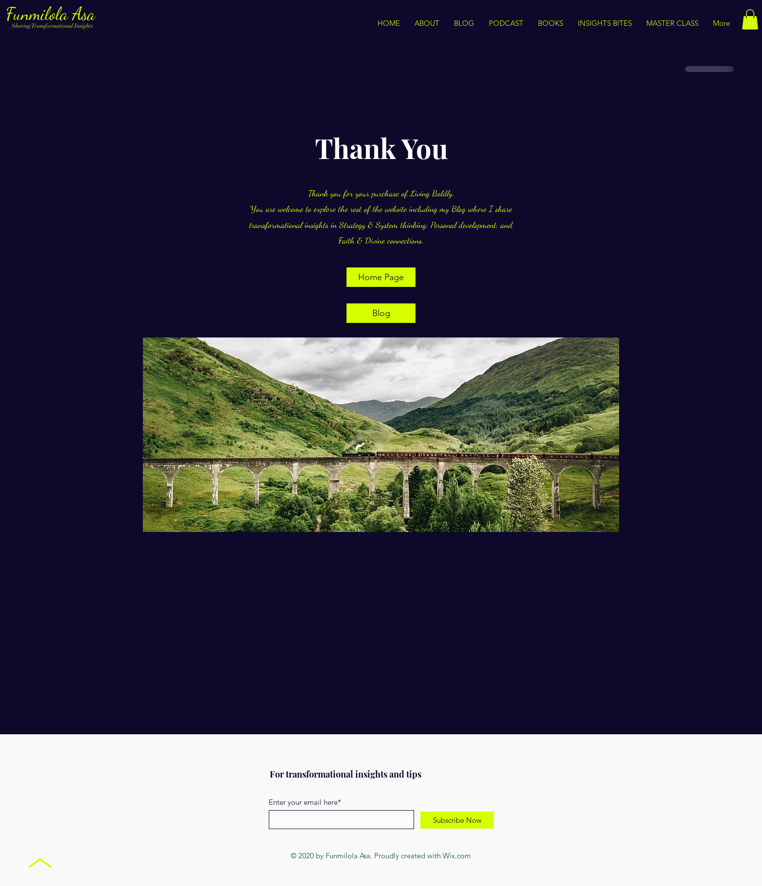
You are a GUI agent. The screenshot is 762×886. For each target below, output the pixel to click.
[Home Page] (381, 277)
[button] (605, 23)
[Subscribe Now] (457, 820)
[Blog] (381, 313)
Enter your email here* (305, 802)
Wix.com (457, 855)
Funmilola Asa (53, 13)
